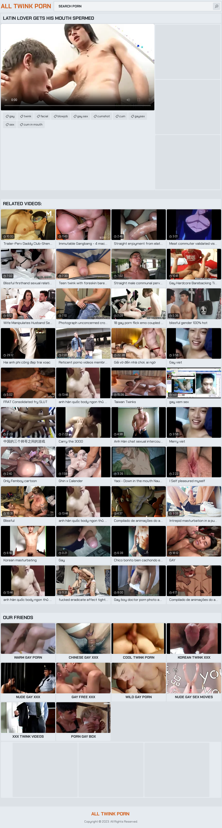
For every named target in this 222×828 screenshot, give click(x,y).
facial (44, 116)
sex (11, 124)
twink (27, 116)
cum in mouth (33, 124)
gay (12, 116)
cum (122, 116)
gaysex (140, 116)
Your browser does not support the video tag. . (77, 67)
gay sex (82, 116)
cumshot (103, 116)
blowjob (62, 116)
